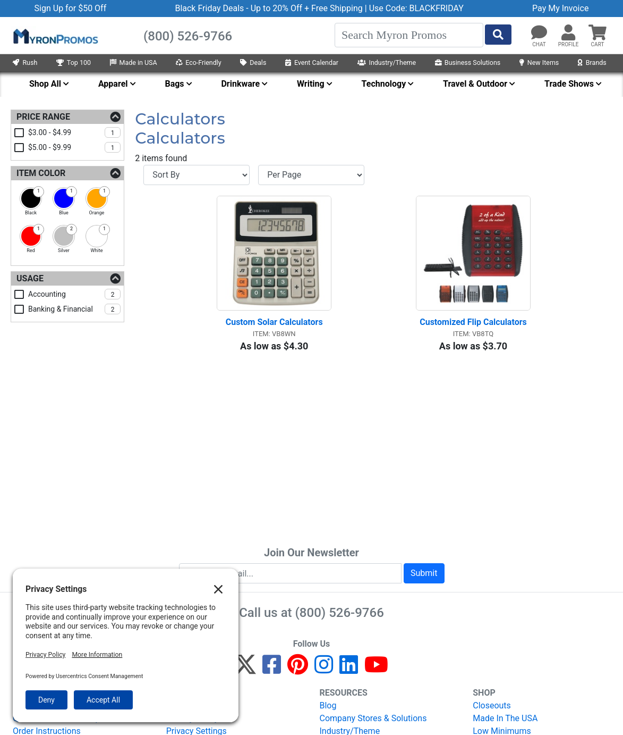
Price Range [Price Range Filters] (43, 117)
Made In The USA (505, 718)
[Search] (409, 35)
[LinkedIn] (348, 669)
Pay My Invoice (560, 8)
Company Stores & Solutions (373, 718)
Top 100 (73, 62)
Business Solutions (468, 62)
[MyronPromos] (55, 35)
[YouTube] (376, 669)
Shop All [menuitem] (45, 84)
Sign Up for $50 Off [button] (71, 8)
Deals (253, 62)
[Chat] (539, 33)
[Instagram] (323, 669)
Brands (592, 62)
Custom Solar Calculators (274, 322)
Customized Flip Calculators (473, 322)
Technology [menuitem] (384, 84)
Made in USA (133, 62)
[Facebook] (271, 669)
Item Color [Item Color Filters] (40, 173)
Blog (328, 705)
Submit (424, 573)
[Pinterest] (297, 669)
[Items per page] (311, 175)
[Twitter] (245, 669)
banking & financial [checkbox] (74, 309)
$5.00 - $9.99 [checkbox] (74, 147)
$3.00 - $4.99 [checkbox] (74, 132)
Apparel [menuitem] (113, 84)
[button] (568, 33)
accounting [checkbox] (74, 294)
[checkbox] (30, 198)
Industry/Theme (386, 62)
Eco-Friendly (198, 62)
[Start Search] (498, 34)
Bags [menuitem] (174, 84)
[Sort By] (196, 175)
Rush (25, 62)
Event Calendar (311, 62)
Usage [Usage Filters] (30, 278)
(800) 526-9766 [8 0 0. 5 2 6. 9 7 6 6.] (339, 612)
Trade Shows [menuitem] (569, 84)
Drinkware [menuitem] (240, 84)
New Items (539, 62)
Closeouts (492, 705)
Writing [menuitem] (311, 84)
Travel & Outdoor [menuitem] (475, 84)
